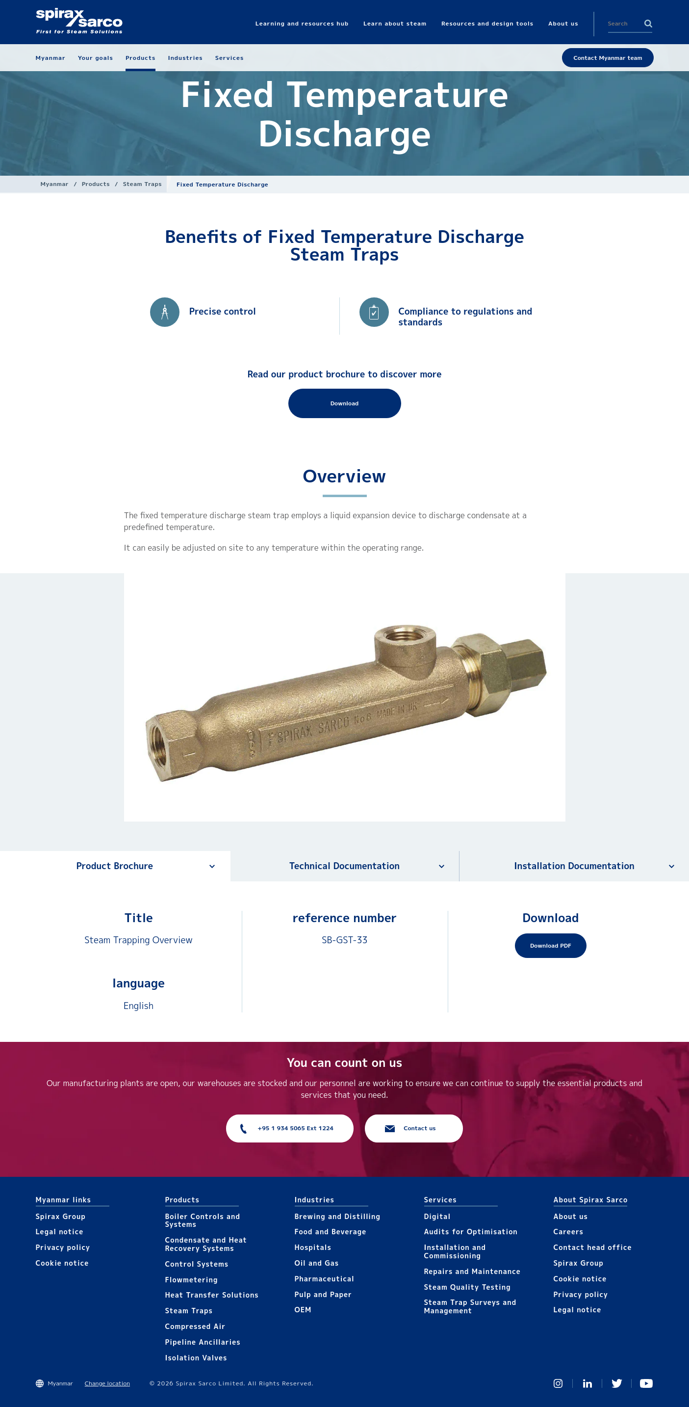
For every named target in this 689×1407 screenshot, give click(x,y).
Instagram (558, 1383)
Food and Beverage (331, 1231)
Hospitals (313, 1247)
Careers (569, 1231)
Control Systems (197, 1264)
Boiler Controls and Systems (202, 1220)
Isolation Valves (196, 1357)
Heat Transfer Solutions (212, 1295)
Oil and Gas (317, 1263)
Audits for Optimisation (471, 1231)
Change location (107, 1383)
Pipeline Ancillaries (203, 1342)
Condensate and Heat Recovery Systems (206, 1244)
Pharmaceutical (325, 1278)
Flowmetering (191, 1279)
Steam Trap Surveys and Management (470, 1306)
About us (571, 1216)
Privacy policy (63, 1247)
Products (96, 184)
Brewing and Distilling (338, 1216)
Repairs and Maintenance (472, 1271)
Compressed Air (195, 1326)
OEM (303, 1309)
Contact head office (593, 1247)
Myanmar (55, 184)
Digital (437, 1216)
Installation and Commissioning (455, 1251)
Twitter (617, 1383)
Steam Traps (142, 184)
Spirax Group (61, 1216)
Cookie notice (62, 1263)
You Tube (646, 1383)
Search (648, 23)
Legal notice (60, 1231)
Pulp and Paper (323, 1294)
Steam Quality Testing (467, 1287)
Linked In (587, 1383)
